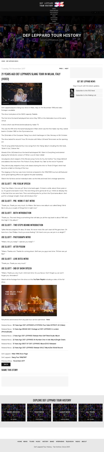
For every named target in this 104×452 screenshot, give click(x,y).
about (84, 441)
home (3, 61)
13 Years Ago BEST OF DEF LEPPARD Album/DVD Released (34, 344)
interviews (54, 17)
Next (66, 68)
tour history (54, 10)
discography (54, 12)
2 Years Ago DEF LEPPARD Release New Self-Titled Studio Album (36, 336)
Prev (61, 68)
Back (6, 364)
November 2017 (19, 361)
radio (54, 21)
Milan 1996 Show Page (20, 354)
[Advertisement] (86, 72)
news (54, 8)
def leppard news (12, 61)
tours (31, 441)
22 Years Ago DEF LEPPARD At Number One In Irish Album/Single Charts (39, 340)
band (54, 16)
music (38, 441)
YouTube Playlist (39, 279)
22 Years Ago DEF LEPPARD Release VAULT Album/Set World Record (38, 348)
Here (48, 320)
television (54, 19)
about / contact (54, 23)
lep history (54, 14)
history (45, 441)
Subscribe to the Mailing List (86, 95)
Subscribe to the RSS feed (85, 91)
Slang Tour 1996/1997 (19, 357)
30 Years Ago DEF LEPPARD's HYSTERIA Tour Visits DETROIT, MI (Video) (39, 325)
